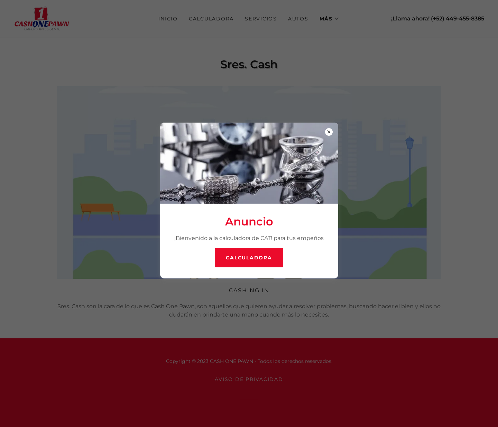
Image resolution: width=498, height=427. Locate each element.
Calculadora (249, 258)
